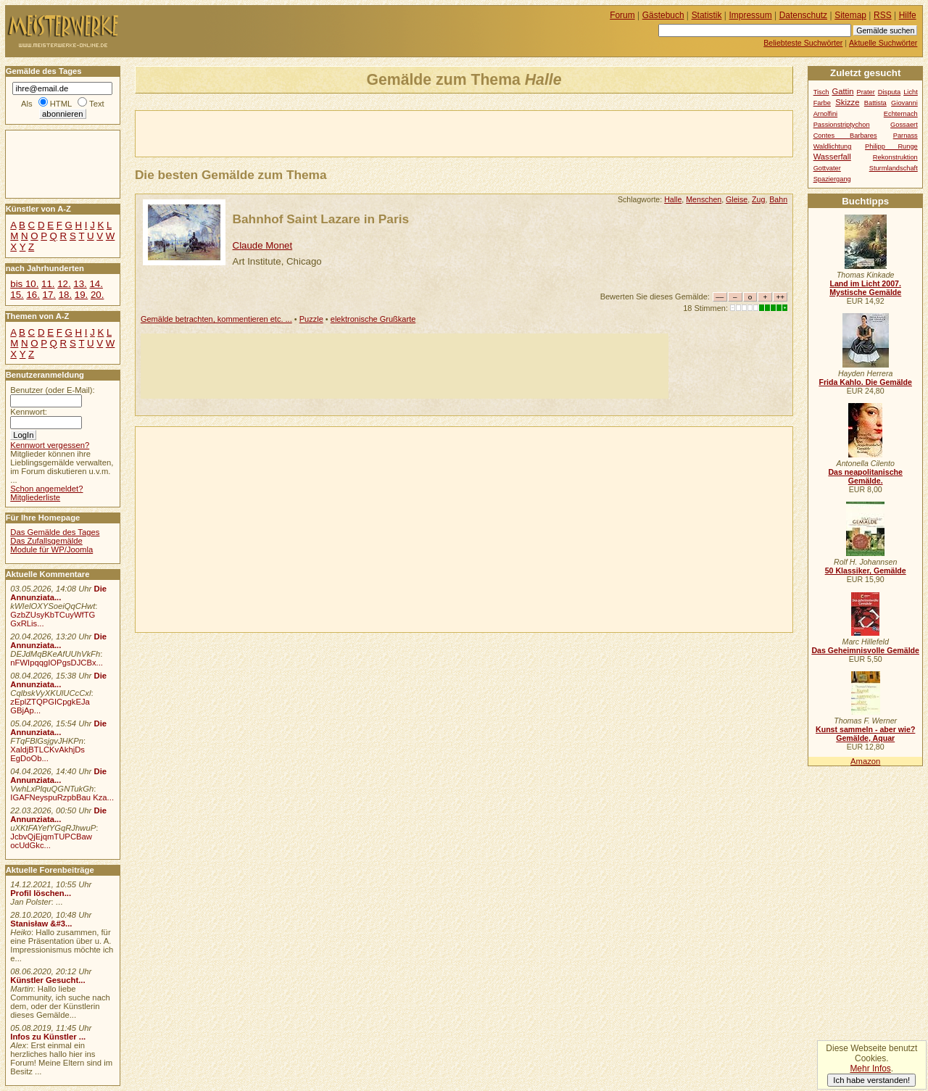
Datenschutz (803, 15)
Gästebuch (663, 15)
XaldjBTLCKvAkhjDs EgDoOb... (47, 754)
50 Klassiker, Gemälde (865, 570)
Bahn (778, 199)
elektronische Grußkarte (373, 319)
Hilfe (907, 15)
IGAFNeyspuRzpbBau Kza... (62, 797)
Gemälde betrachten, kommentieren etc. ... (216, 319)
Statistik (707, 15)
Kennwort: (28, 411)
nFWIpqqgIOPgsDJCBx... (56, 662)
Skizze (847, 102)
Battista (875, 103)
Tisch (821, 92)
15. (16, 294)
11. (47, 283)
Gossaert (904, 124)
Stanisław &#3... (41, 923)
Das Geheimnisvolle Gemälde (865, 650)
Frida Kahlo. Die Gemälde (865, 382)
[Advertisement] (305, 132)
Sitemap (850, 15)
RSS (883, 15)
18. (65, 294)
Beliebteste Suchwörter (802, 42)
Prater (865, 92)
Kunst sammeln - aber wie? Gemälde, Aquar (865, 733)
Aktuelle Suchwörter (883, 42)
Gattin (842, 91)
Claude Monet (263, 245)
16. (32, 294)
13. (79, 283)
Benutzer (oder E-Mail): (52, 390)
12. (63, 283)
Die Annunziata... (58, 593)
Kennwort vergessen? (49, 445)
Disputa (889, 92)
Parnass (905, 135)
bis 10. (24, 283)
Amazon (865, 761)
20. (97, 294)
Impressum (750, 15)
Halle (673, 199)
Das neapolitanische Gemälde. (865, 476)
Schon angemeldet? (46, 488)
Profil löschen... (40, 893)
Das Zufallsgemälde (46, 540)
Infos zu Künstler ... (48, 1036)
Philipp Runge (891, 146)
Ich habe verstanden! (871, 1080)
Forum (622, 15)
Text (96, 103)
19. (81, 294)
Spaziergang (832, 179)
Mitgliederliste (35, 497)
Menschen (703, 199)
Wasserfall (832, 156)
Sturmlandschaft (893, 168)
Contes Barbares (845, 135)
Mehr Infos (870, 1068)
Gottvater (827, 168)
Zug (758, 199)
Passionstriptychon (841, 124)
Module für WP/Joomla (51, 549)
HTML (61, 103)
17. (49, 294)
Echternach (901, 113)
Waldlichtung (832, 146)
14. (95, 283)
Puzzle (311, 319)
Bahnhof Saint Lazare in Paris (321, 219)
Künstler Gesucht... (47, 980)
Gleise (736, 199)
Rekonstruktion (895, 157)
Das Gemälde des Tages (54, 532)
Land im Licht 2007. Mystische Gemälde (865, 287)
